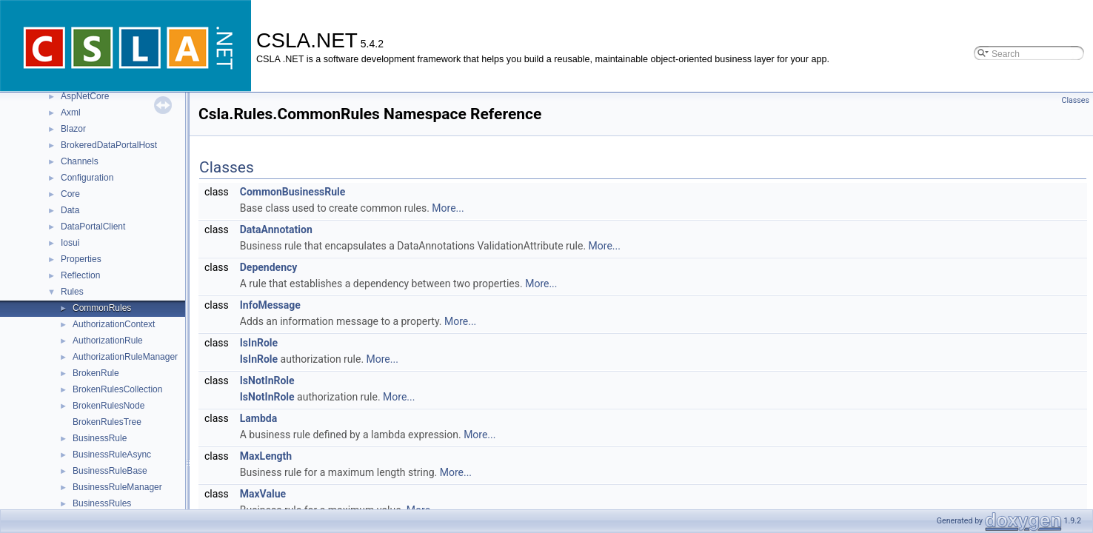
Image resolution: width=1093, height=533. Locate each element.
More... (448, 208)
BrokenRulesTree (107, 422)
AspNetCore (85, 96)
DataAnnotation (276, 229)
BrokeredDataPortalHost (109, 145)
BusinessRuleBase (110, 471)
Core (70, 194)
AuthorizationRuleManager (125, 357)
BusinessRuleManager (117, 487)
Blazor (73, 129)
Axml (71, 112)
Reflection (80, 275)
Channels (79, 161)
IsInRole (259, 343)
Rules (72, 291)
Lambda (258, 418)
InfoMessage (270, 305)
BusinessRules (102, 503)
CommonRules (102, 308)
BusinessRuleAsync (112, 454)
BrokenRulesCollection (117, 389)
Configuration (87, 177)
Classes (1075, 100)
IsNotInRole (267, 380)
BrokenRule (96, 373)
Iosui (70, 243)
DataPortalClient (93, 226)
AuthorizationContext (114, 324)
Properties (81, 259)
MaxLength (266, 456)
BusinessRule (100, 438)
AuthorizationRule (108, 340)
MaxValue (263, 494)
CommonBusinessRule (293, 192)
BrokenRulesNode (108, 405)
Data (70, 210)
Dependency (269, 267)
